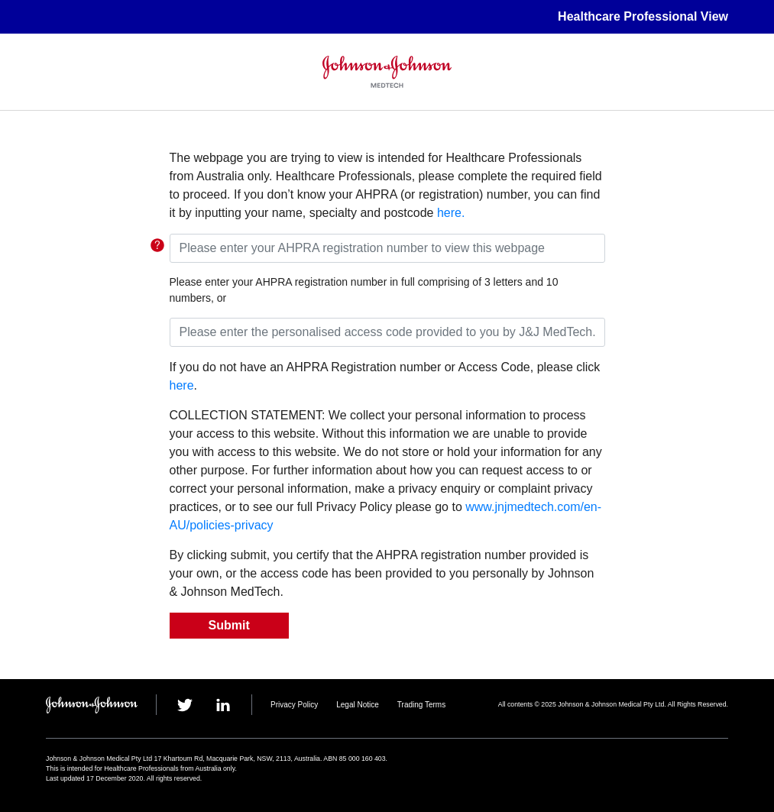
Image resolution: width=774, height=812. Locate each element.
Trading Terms (421, 704)
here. (449, 212)
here (182, 385)
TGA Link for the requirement (157, 245)
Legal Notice (357, 704)
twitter (185, 705)
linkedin (223, 705)
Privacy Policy (294, 704)
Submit (229, 625)
